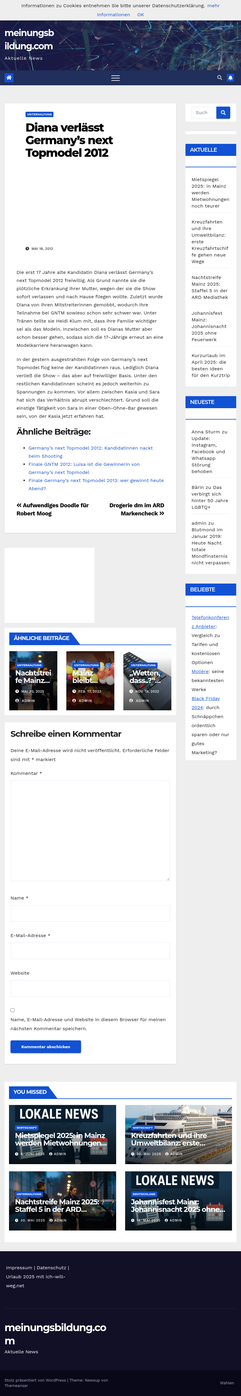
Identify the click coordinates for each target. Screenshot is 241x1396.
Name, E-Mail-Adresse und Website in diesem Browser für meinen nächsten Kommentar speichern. (88, 1024)
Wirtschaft (27, 1127)
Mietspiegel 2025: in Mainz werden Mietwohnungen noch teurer (60, 1143)
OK (140, 14)
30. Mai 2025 (149, 1154)
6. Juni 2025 (33, 1154)
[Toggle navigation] (115, 78)
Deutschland (144, 1194)
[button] (219, 77)
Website (20, 973)
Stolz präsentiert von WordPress (36, 1380)
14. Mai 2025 (149, 1220)
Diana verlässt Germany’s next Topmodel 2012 (69, 140)
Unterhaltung (39, 114)
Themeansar (16, 1385)
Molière (200, 671)
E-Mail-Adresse (30, 935)
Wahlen (227, 1383)
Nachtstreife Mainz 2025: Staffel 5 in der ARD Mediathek (57, 1209)
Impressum (19, 1267)
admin (25, 701)
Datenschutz (51, 1267)
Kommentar (26, 773)
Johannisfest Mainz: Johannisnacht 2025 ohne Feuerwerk (209, 326)
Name (20, 898)
